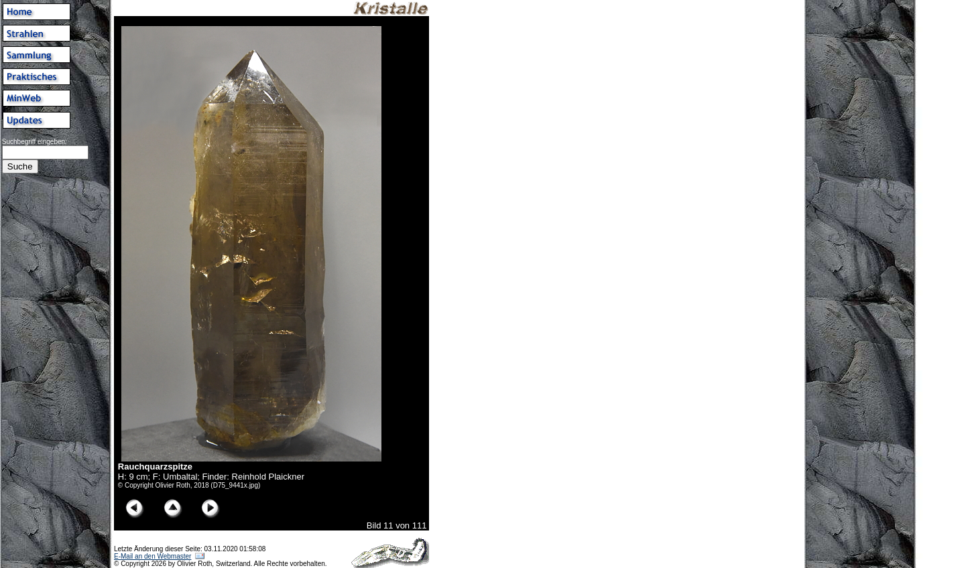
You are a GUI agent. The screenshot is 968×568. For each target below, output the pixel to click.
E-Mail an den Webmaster (152, 556)
